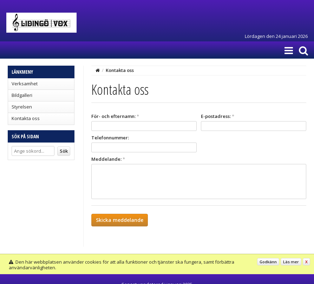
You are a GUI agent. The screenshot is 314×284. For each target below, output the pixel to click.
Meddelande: (108, 159)
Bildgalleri (22, 95)
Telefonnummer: (110, 137)
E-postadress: (217, 116)
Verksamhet (25, 83)
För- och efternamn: (115, 116)
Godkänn (268, 261)
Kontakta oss (26, 118)
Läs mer (291, 261)
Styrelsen (22, 107)
